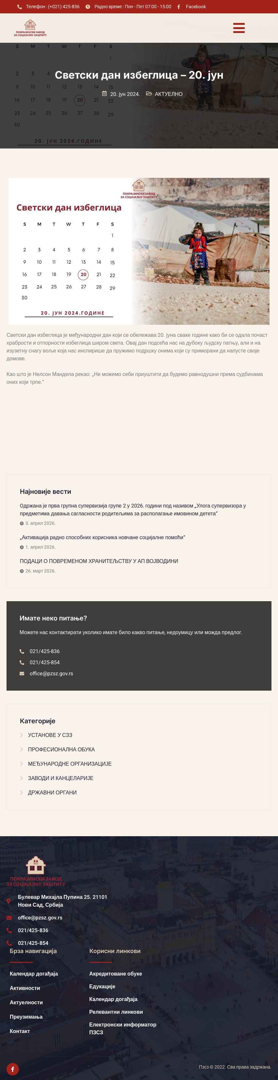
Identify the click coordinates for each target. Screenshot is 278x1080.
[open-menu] (239, 28)
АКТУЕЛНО (169, 94)
